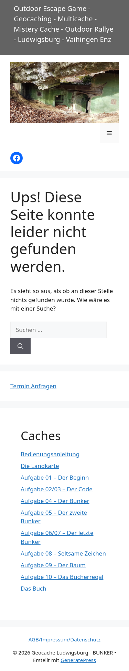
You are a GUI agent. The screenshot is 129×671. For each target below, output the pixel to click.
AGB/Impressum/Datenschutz (64, 639)
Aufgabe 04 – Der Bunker (55, 501)
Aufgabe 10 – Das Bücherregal (62, 577)
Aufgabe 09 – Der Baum (53, 565)
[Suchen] (20, 346)
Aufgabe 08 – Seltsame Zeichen (63, 553)
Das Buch (33, 588)
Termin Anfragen (33, 386)
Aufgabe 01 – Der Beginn (55, 477)
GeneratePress (78, 660)
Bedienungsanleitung (50, 454)
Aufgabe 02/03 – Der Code (57, 489)
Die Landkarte (40, 466)
